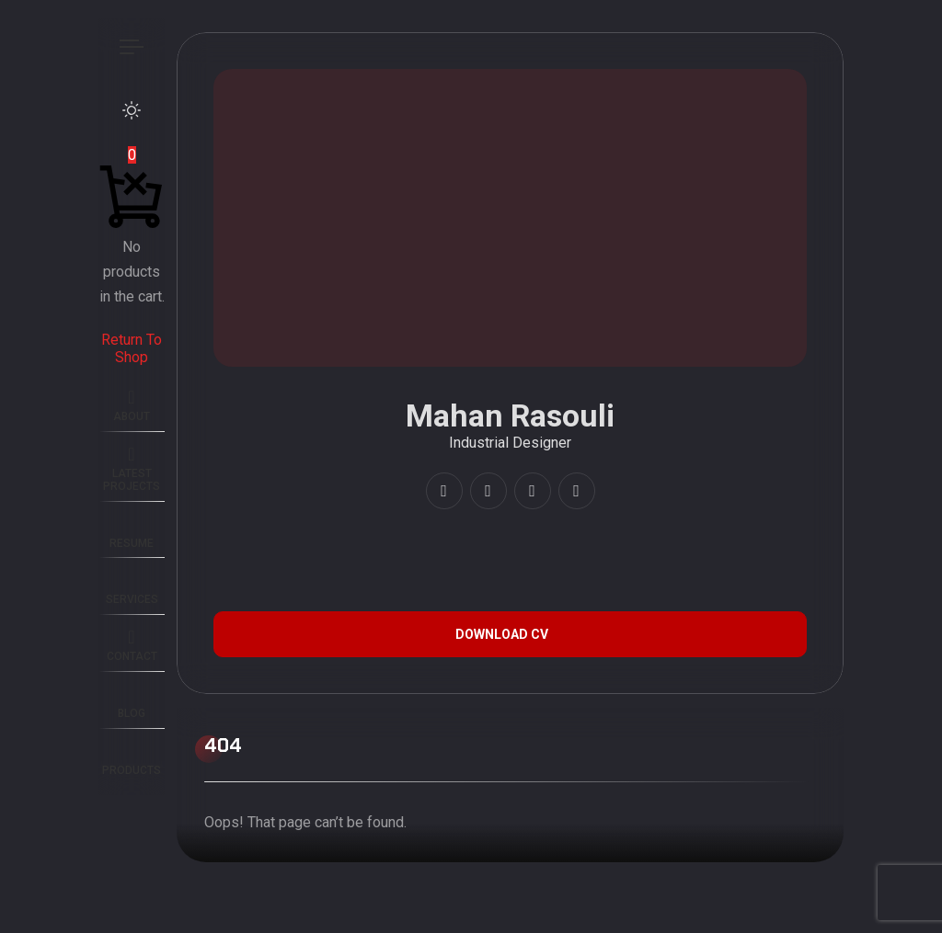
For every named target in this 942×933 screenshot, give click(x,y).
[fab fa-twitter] (576, 490)
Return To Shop (131, 348)
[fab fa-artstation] (532, 490)
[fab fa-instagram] (444, 490)
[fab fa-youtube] (488, 490)
